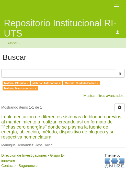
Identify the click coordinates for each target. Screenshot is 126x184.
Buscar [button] (13, 43)
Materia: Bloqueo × (16, 83)
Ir (120, 73)
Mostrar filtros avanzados (103, 96)
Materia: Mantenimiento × (20, 88)
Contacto (8, 166)
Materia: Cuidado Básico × (82, 83)
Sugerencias (28, 166)
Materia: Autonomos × (46, 83)
